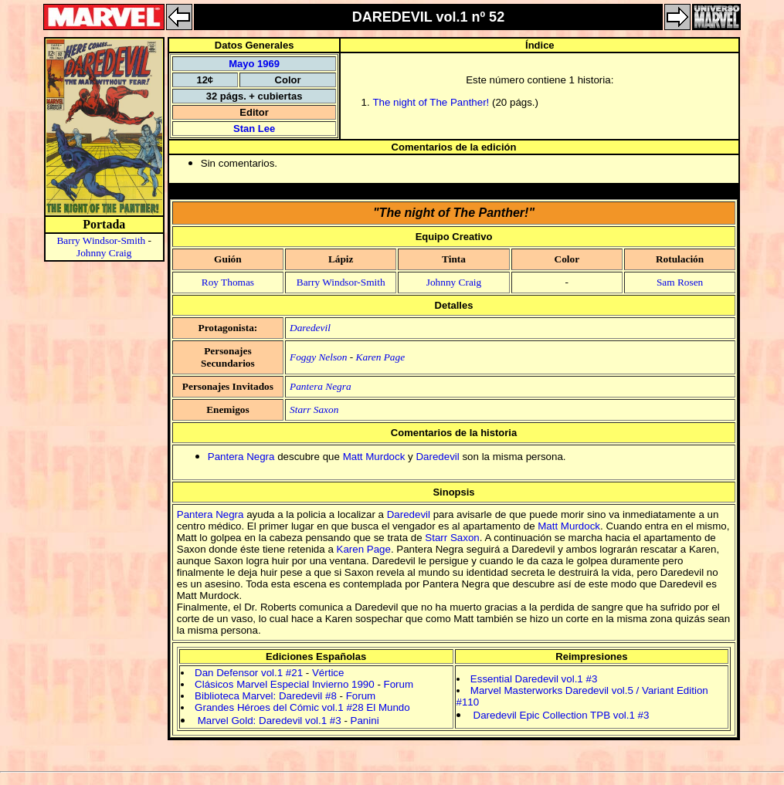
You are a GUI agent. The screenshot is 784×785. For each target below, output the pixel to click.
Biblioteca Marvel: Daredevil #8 (266, 696)
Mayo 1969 (254, 63)
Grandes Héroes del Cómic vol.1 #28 (279, 707)
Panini (365, 720)
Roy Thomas (228, 282)
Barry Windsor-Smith (100, 240)
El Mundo (387, 707)
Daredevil (310, 327)
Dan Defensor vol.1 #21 (249, 672)
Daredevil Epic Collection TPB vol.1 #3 (561, 715)
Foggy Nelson (318, 357)
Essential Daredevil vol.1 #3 (533, 679)
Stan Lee (254, 128)
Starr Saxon (314, 409)
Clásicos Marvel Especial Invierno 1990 (285, 684)
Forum (399, 684)
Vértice (328, 672)
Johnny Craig (103, 253)
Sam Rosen (680, 282)
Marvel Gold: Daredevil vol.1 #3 (269, 720)
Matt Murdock (374, 456)
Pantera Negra (320, 386)
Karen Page (381, 357)
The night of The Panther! (430, 102)
